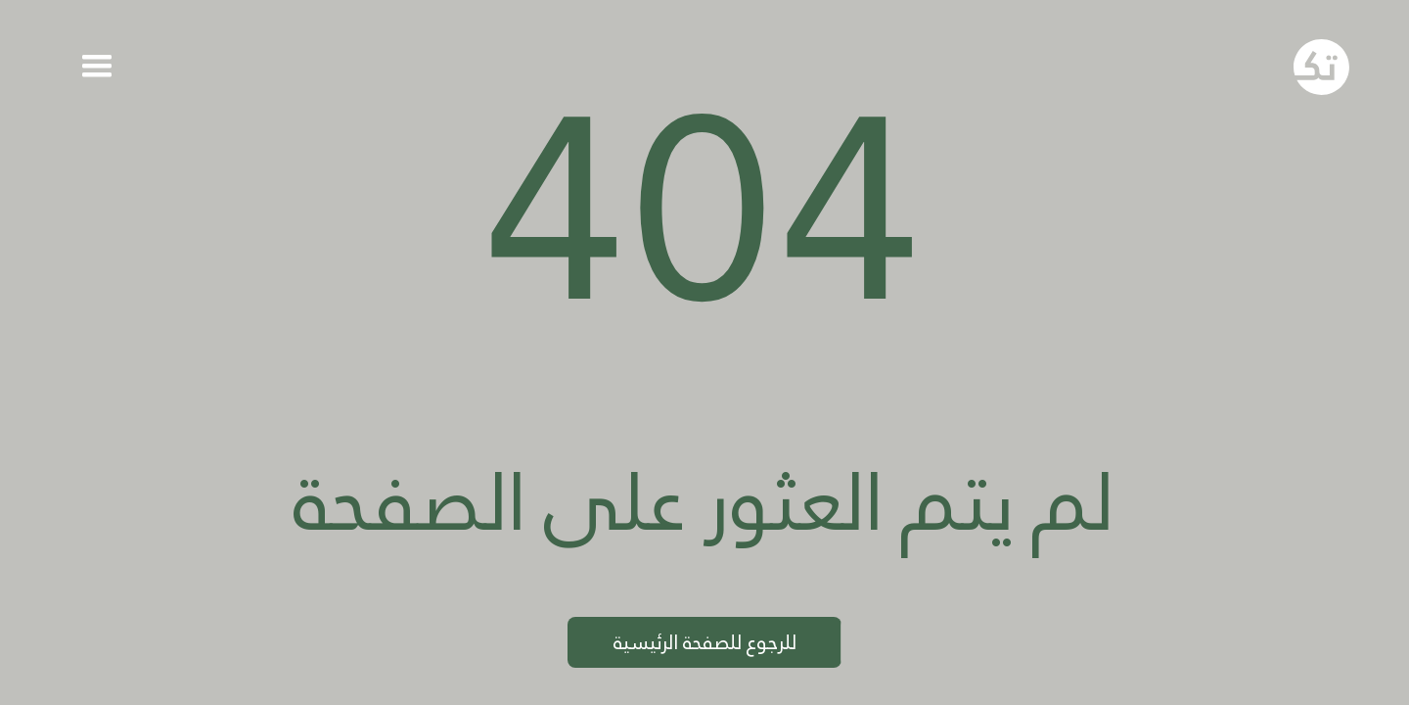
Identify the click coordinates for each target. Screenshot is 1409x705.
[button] (96, 67)
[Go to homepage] (1322, 67)
